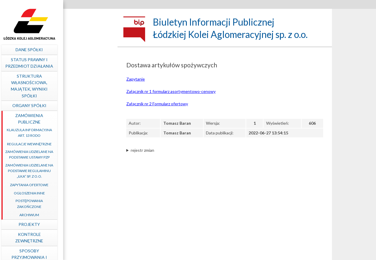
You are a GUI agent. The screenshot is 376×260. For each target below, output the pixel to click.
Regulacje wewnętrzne (80, 144)
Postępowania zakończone (81, 204)
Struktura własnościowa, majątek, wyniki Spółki (81, 86)
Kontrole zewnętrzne (81, 237)
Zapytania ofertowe (81, 185)
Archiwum (81, 215)
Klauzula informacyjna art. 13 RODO (80, 133)
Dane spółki (81, 49)
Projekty (81, 224)
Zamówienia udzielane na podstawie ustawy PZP (81, 154)
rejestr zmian (142, 150)
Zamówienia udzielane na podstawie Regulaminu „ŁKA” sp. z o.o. (81, 171)
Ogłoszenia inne (80, 193)
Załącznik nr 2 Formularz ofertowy (157, 103)
